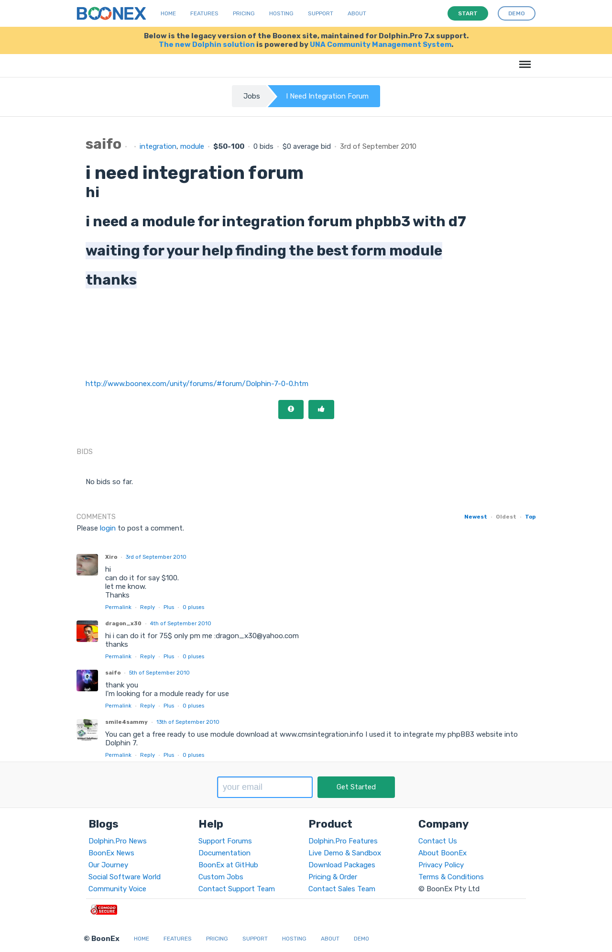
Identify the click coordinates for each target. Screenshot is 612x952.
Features (204, 13)
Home (168, 13)
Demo (361, 938)
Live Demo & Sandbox (344, 853)
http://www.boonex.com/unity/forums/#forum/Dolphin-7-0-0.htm (197, 383)
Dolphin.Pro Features (343, 841)
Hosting (281, 13)
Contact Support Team (236, 889)
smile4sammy (126, 722)
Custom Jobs (220, 877)
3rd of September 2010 (156, 556)
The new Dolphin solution (207, 44)
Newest (475, 516)
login (108, 528)
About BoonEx (442, 853)
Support (320, 13)
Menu (523, 59)
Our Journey (108, 865)
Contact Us (437, 841)
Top (530, 516)
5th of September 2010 (159, 672)
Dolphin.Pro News (117, 841)
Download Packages (341, 865)
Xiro (111, 556)
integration (158, 146)
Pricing (244, 13)
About (357, 13)
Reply (147, 607)
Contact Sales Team (341, 889)
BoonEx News (111, 853)
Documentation (224, 853)
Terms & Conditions (451, 877)
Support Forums (225, 841)
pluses (193, 607)
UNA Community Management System (380, 44)
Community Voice (117, 889)
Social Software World (124, 877)
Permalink (118, 607)
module (192, 146)
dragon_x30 (123, 623)
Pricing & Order (332, 877)
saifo (112, 672)
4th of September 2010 (180, 623)
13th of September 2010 (187, 722)
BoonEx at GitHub (228, 865)
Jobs (251, 96)
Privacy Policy (441, 865)
